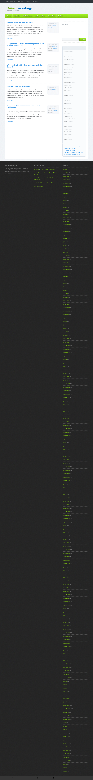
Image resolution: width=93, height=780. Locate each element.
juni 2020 (65, 404)
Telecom (68, 113)
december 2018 (66, 466)
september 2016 (66, 560)
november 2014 (66, 636)
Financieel (68, 74)
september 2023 (66, 276)
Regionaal (68, 124)
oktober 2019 (66, 432)
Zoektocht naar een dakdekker (18, 86)
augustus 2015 (66, 605)
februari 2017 (66, 542)
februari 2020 (66, 418)
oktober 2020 (66, 390)
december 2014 (66, 632)
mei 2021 (65, 366)
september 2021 (66, 352)
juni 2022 (65, 325)
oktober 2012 (66, 712)
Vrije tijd (68, 61)
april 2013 (65, 691)
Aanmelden (51, 16)
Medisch (68, 126)
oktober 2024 (66, 231)
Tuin (67, 103)
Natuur (68, 131)
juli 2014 (65, 650)
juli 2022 (65, 321)
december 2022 (66, 307)
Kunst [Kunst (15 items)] (68, 146)
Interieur (68, 80)
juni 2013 (65, 684)
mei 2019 (65, 449)
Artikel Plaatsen (27, 16)
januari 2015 (66, 629)
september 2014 (66, 643)
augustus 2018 (66, 480)
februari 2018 (66, 501)
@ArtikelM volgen (63, 27)
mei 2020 (65, 408)
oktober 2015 (66, 598)
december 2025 (66, 183)
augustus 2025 (66, 197)
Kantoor (68, 100)
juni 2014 (65, 653)
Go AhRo (41, 186)
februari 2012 (66, 740)
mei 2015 (65, 615)
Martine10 (36, 169)
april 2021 (65, 370)
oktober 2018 (66, 473)
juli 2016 (65, 567)
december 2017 (66, 508)
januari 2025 (66, 221)
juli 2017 (65, 525)
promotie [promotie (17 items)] (78, 146)
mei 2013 (65, 688)
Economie (68, 95)
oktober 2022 (66, 314)
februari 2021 (66, 376)
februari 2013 (66, 698)
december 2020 (66, 383)
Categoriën (68, 48)
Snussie (53, 108)
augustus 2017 (66, 522)
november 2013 (66, 667)
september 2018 (66, 477)
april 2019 (65, 453)
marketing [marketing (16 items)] (71, 146)
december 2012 (66, 705)
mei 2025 (65, 207)
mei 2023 (65, 290)
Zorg (67, 111)
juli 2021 (65, 359)
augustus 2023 (66, 280)
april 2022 (65, 331)
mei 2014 (65, 657)
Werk (68, 69)
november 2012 (66, 708)
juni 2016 (65, 570)
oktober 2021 (66, 349)
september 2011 (66, 757)
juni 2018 (65, 487)
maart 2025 (66, 214)
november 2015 (66, 594)
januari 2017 (66, 546)
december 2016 (66, 549)
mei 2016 (65, 574)
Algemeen (68, 51)
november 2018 (66, 470)
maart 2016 (66, 581)
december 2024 (66, 224)
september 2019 (66, 435)
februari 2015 (66, 625)
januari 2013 (66, 702)
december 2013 (66, 664)
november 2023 (66, 269)
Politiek (68, 139)
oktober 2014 (66, 639)
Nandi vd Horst (55, 68)
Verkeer (68, 129)
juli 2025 (65, 200)
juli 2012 (65, 722)
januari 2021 (66, 380)
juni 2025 (65, 204)
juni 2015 (65, 612)
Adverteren (35, 1)
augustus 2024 (66, 238)
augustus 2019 (66, 439)
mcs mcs (36, 186)
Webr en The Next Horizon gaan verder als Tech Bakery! (25, 66)
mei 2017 (65, 532)
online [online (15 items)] (74, 146)
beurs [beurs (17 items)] (65, 146)
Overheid (68, 142)
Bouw (54, 91)
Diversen (68, 56)
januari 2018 (66, 504)
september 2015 (66, 601)
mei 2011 (65, 771)
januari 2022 (66, 342)
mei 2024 (65, 248)
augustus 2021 (66, 356)
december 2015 (66, 591)
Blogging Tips (55, 46)
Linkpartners (63, 777)
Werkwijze (17, 16)
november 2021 (66, 345)
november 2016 (66, 553)
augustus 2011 (66, 760)
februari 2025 (66, 217)
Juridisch (68, 134)
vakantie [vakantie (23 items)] (69, 154)
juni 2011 (65, 767)
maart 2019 (66, 456)
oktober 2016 (66, 556)
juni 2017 (65, 529)
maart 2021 (66, 373)
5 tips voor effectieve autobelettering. (48, 182)
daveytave (54, 89)
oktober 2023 (66, 273)
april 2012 (65, 733)
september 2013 (66, 674)
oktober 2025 (66, 190)
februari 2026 (66, 176)
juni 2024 (65, 245)
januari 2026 (66, 179)
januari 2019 (66, 463)
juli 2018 (65, 484)
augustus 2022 (66, 318)
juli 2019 (65, 442)
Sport (68, 72)
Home (9, 16)
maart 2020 (66, 414)
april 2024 (65, 252)
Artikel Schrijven (40, 16)
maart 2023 (66, 297)
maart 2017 (66, 539)
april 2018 (65, 494)
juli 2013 (65, 681)
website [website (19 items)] (78, 154)
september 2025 (66, 193)
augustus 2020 (66, 397)
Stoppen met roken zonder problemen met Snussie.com (23, 107)
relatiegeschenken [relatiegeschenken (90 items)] (72, 152)
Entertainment (69, 82)
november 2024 (66, 228)
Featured (68, 54)
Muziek (68, 116)
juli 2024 (65, 242)
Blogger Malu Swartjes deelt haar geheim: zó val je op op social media (25, 44)
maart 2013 (66, 695)
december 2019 (66, 425)
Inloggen (28, 1)
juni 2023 (65, 287)
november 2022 (66, 311)
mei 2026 (65, 169)
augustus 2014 (66, 646)
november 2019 (66, 428)
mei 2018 (65, 491)
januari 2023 (66, 304)
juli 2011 (65, 764)
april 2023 (65, 293)
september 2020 (66, 394)
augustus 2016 (66, 563)
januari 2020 (66, 421)
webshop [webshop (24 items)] (74, 154)
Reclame (68, 87)
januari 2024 (66, 262)
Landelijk (68, 121)
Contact (60, 16)
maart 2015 (66, 622)
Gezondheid (55, 29)
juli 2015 (65, 608)
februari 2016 (66, 584)
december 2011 (66, 747)
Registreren (20, 1)
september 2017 (66, 518)
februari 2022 (66, 338)
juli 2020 (65, 401)
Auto (67, 90)
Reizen (68, 85)
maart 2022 (66, 335)
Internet (68, 67)
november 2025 (66, 186)
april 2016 (65, 577)
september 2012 (66, 715)
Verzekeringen (69, 137)
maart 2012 (66, 736)
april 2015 (65, 619)
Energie (68, 105)
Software (68, 92)
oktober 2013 (66, 670)
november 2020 (66, 387)
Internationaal (69, 118)
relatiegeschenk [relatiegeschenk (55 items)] (70, 150)
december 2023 (66, 266)
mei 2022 (65, 328)
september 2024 (66, 235)
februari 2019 (66, 459)
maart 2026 (66, 172)
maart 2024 (66, 255)
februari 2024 (66, 259)
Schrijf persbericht (10, 1)
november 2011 (66, 750)
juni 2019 (65, 446)
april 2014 (65, 660)
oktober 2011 (66, 753)
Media (68, 108)
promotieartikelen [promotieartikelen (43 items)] (70, 148)
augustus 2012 (66, 719)
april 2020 (65, 411)
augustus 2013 (66, 677)
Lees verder (10, 38)
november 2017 (66, 511)
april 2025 (65, 210)
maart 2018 (66, 498)
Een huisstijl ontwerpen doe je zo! (47, 169)
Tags (80, 48)
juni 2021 (65, 363)
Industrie (68, 98)
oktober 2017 (66, 515)
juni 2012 (65, 726)
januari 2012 (66, 743)
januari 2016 (66, 587)
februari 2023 (66, 300)
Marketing (55, 48)
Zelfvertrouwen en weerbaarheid (20, 22)
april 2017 (65, 536)
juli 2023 (65, 283)
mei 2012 (65, 729)
